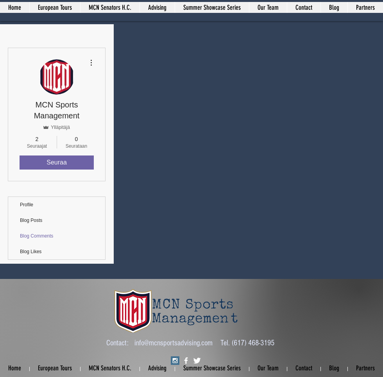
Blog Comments (36, 236)
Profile (26, 204)
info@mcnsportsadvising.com (173, 343)
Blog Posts (31, 220)
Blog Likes (30, 251)
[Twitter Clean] (197, 360)
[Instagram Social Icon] (175, 360)
